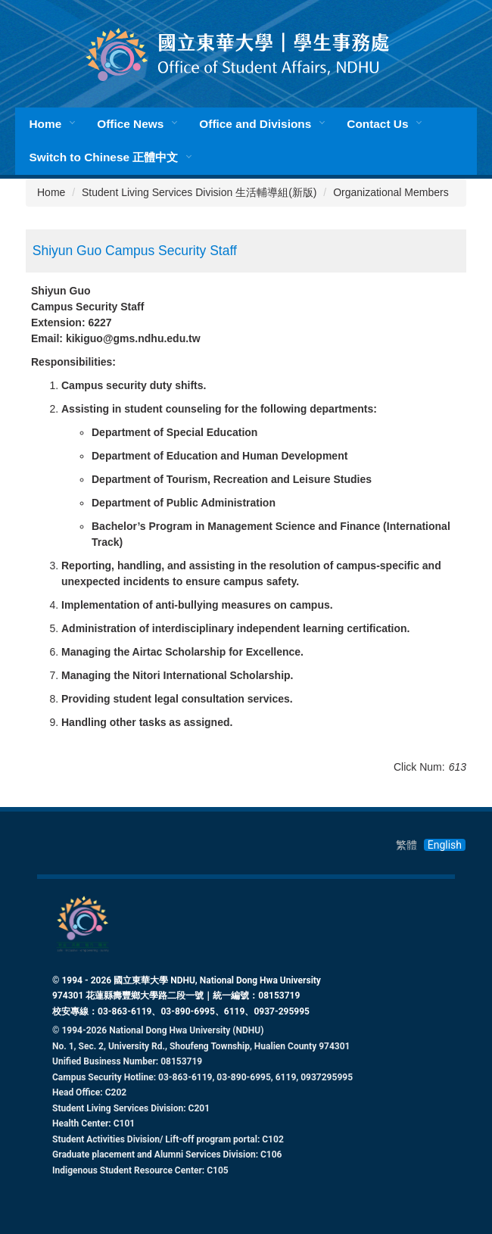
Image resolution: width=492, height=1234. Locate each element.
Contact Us (377, 123)
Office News (130, 123)
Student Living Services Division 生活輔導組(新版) (199, 192)
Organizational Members (391, 192)
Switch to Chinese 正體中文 (103, 157)
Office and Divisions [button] (255, 123)
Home (45, 123)
